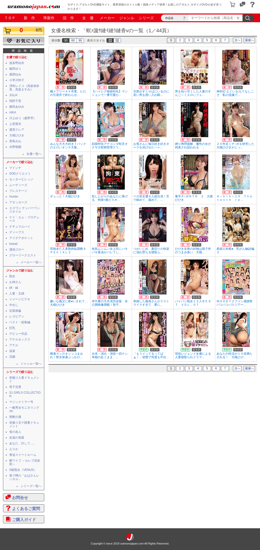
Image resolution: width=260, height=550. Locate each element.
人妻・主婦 (16, 293)
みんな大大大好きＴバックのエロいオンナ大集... (68, 145)
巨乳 (12, 328)
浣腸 (12, 356)
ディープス (16, 232)
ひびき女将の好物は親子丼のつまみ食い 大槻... (193, 250)
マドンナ (15, 168)
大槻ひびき (16, 135)
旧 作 (68, 18)
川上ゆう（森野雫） (22, 118)
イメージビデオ (19, 299)
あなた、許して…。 (22, 443)
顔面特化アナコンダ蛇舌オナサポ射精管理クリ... (110, 145)
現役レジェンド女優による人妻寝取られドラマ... (193, 355)
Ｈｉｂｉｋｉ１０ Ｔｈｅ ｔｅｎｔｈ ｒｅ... (236, 198)
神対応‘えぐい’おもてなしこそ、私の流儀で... (235, 93)
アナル (13, 345)
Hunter (13, 196)
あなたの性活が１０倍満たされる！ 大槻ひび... (234, 355)
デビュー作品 (18, 333)
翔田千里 (15, 101)
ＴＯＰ (10, 18)
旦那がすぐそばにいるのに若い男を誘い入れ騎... (151, 93)
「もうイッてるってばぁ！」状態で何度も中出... (151, 355)
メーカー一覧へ (31, 262)
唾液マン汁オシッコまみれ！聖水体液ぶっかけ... (66, 355)
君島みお (15, 141)
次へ (237, 40)
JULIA (13, 95)
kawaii (13, 244)
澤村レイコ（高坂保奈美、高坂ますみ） (24, 87)
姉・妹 (13, 287)
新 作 (29, 18)
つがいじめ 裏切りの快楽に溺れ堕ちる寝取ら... (151, 250)
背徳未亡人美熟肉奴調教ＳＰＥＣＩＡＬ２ (68, 250)
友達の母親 (16, 437)
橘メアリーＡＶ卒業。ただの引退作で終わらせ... (68, 93)
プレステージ (18, 191)
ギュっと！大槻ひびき (65, 196)
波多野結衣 (16, 63)
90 (80, 40)
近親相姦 (15, 310)
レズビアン (16, 316)
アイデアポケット (21, 238)
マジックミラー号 (21, 402)
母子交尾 (15, 387)
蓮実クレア (16, 129)
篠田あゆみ (16, 106)
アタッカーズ (18, 202)
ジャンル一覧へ (31, 363)
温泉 (12, 351)
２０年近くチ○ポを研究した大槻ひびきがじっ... (235, 145)
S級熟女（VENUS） (22, 470)
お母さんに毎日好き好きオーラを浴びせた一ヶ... (151, 145)
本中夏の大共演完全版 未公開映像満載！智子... (110, 303)
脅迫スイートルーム (22, 455)
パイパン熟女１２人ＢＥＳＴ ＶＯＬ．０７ (193, 303)
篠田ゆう (15, 68)
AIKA (12, 112)
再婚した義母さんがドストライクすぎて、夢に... (151, 303)
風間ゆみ (15, 74)
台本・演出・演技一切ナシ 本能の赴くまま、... (111, 355)
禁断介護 (15, 417)
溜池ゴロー (16, 249)
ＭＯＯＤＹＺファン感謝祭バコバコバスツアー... (234, 303)
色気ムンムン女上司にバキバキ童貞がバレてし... (110, 250)
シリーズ (146, 18)
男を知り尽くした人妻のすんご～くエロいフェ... (193, 93)
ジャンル (126, 18)
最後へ (249, 40)
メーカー (107, 18)
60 (72, 40)
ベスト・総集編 (19, 322)
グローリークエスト (22, 255)
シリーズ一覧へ (31, 486)
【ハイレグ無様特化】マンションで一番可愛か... (110, 93)
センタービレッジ (21, 179)
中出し (13, 305)
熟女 (12, 276)
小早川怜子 (16, 80)
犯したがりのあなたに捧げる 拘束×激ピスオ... (110, 198)
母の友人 (15, 432)
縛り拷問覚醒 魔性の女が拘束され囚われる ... (193, 145)
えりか (13, 449)
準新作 (48, 18)
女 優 (88, 18)
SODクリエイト (20, 173)
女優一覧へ (34, 154)
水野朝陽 (15, 147)
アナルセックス (19, 339)
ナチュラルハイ (19, 226)
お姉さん (15, 282)
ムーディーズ (18, 185)
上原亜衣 (15, 124)
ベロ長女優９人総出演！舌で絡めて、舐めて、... (151, 198)
